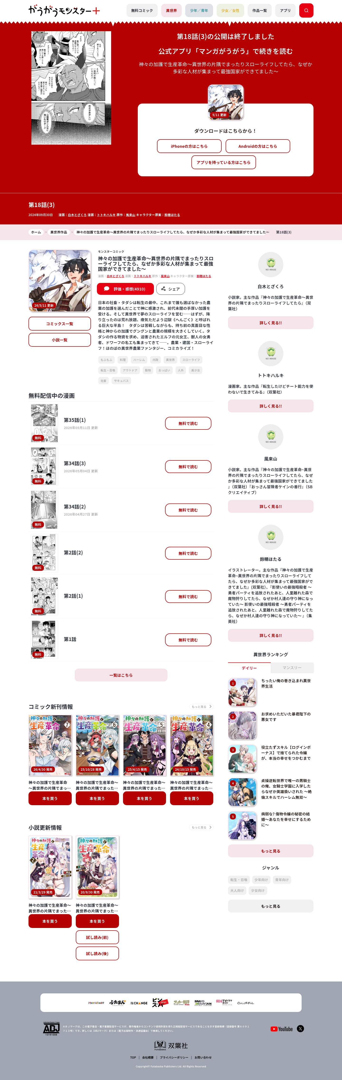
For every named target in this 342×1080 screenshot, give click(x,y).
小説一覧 (59, 340)
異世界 (171, 10)
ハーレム (139, 360)
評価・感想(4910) (129, 289)
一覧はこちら (121, 675)
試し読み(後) (97, 954)
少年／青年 (199, 10)
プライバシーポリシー (174, 1057)
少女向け (258, 890)
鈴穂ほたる (173, 214)
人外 (181, 370)
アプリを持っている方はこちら (224, 162)
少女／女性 (230, 10)
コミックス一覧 (59, 324)
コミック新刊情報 (51, 706)
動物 (148, 370)
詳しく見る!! (271, 322)
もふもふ (106, 360)
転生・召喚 (108, 370)
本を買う (50, 799)
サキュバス (121, 381)
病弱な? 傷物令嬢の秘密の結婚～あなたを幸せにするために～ (286, 819)
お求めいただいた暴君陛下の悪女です (286, 716)
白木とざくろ (77, 214)
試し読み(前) (97, 938)
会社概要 (148, 1057)
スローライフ (191, 360)
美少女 (195, 370)
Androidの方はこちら (258, 146)
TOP (133, 1057)
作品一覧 (259, 10)
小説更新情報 (45, 828)
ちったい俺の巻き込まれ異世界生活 (286, 683)
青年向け (282, 880)
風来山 (131, 214)
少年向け (261, 880)
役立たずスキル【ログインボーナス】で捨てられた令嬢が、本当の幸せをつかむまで (286, 753)
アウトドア (130, 370)
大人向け (237, 890)
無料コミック (142, 10)
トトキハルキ (106, 214)
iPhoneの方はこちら (189, 146)
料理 (123, 360)
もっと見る (270, 851)
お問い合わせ (203, 1057)
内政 (155, 360)
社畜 (104, 381)
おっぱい (164, 370)
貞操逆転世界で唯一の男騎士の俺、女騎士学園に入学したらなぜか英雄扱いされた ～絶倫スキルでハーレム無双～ (286, 788)
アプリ (285, 10)
